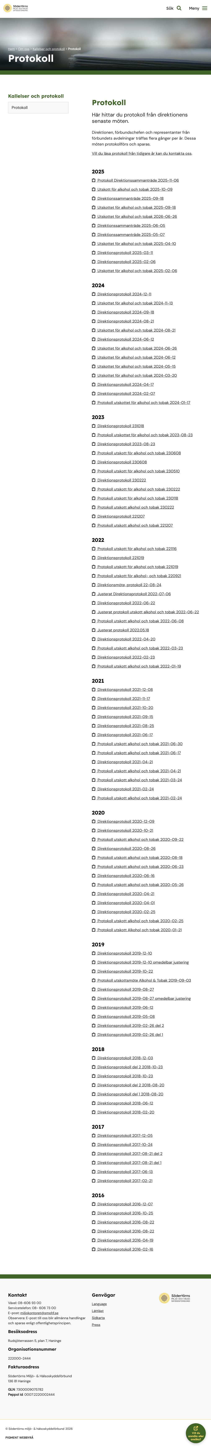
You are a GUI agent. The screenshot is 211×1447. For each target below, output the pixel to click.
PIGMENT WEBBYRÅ (19, 1438)
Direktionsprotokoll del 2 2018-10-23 (128, 1067)
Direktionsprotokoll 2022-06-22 (124, 603)
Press (96, 1325)
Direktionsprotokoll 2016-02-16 (123, 1249)
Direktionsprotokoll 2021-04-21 (123, 762)
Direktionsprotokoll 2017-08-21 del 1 (128, 1162)
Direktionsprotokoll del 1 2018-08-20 (129, 1094)
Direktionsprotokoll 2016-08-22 (124, 1222)
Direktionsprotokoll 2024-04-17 (124, 384)
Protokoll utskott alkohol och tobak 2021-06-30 (139, 743)
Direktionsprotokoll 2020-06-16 (124, 875)
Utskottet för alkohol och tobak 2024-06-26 (136, 348)
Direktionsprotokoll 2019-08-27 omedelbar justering (143, 998)
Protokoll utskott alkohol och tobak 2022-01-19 (138, 666)
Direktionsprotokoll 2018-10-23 (123, 1076)
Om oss (24, 49)
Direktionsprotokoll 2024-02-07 (124, 393)
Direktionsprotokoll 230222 (120, 480)
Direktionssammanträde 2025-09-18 (129, 198)
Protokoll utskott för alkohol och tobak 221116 (136, 548)
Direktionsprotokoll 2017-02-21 (123, 1180)
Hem (11, 49)
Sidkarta (98, 1318)
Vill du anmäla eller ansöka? (197, 1433)
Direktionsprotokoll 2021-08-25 (124, 725)
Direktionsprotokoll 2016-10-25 (123, 1213)
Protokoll (20, 107)
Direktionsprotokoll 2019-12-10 (123, 953)
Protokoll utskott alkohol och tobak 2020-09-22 (139, 839)
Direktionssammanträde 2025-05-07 (129, 234)
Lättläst (98, 1311)
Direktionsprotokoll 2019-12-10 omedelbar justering (142, 962)
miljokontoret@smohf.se (39, 1313)
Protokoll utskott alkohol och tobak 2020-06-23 (139, 866)
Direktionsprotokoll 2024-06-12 (124, 339)
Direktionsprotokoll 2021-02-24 (124, 789)
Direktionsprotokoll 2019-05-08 (124, 1016)
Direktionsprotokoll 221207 (119, 516)
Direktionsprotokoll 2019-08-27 (124, 989)
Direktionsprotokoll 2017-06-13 (123, 1171)
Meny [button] (198, 8)
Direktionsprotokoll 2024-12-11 (122, 294)
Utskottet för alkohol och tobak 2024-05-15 (135, 366)
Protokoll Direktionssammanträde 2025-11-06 (137, 180)
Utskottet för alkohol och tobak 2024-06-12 (135, 357)
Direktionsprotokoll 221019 (119, 557)
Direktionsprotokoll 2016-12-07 (123, 1204)
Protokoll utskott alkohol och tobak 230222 (134, 507)
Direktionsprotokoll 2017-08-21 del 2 (128, 1153)
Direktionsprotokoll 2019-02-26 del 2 (129, 1025)
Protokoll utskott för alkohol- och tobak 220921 (138, 575)
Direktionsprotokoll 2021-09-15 (123, 716)
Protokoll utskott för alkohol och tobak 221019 (136, 566)
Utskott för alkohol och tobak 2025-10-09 (133, 189)
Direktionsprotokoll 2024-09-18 (124, 312)
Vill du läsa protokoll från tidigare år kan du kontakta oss (143, 153)
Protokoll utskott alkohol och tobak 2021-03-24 (138, 780)
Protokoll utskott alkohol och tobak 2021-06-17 (138, 752)
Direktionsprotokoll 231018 (119, 426)
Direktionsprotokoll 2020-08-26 (125, 848)
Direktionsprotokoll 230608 (120, 462)
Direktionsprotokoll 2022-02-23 (124, 657)
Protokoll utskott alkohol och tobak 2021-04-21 (138, 771)
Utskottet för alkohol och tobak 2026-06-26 (136, 216)
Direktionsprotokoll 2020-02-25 (125, 911)
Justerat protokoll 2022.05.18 (121, 630)
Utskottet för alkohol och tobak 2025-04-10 (135, 243)
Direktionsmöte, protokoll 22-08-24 (128, 584)
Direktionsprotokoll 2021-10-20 (123, 707)
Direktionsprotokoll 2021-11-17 (122, 698)
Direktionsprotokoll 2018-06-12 (123, 1103)
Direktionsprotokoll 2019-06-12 (123, 1007)
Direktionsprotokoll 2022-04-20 (125, 639)
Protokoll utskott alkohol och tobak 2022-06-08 (139, 621)
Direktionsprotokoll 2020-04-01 (124, 902)
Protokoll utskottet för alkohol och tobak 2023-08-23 (144, 435)
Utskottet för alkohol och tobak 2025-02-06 (136, 270)
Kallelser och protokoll (49, 49)
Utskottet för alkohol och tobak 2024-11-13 (134, 303)
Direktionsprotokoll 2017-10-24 (123, 1144)
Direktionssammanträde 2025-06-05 (130, 225)
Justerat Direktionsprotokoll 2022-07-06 (133, 594)
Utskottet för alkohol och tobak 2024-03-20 (136, 375)
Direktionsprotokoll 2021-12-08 (123, 689)
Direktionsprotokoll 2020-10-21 (123, 830)
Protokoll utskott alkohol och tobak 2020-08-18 (139, 857)
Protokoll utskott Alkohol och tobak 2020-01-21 (138, 929)
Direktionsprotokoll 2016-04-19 (123, 1240)
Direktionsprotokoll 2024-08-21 (124, 321)
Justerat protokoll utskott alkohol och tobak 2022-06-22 (147, 612)
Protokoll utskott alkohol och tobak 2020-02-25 (139, 920)
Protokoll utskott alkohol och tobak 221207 (134, 525)
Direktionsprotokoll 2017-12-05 (123, 1135)
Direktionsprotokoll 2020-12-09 (124, 821)
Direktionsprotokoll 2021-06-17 (123, 734)
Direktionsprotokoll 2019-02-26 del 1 (129, 1034)
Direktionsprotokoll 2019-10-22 (123, 971)
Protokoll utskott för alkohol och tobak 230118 (136, 498)
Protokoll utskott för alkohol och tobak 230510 (137, 471)
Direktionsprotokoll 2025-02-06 (125, 261)
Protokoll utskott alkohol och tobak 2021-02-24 (138, 798)
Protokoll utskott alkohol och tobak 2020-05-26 (139, 884)
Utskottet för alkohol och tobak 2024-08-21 (135, 330)
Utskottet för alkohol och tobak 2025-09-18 (135, 207)
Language (99, 1304)
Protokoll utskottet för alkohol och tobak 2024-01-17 (143, 402)
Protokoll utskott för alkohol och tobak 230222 (137, 489)
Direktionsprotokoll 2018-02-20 (124, 1112)
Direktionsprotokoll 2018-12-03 (123, 1058)
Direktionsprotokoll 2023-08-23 (124, 444)
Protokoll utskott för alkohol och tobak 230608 (138, 453)
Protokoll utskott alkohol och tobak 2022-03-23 (139, 648)
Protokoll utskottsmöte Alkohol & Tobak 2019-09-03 (143, 980)
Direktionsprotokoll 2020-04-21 (124, 893)
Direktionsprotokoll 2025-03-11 (123, 252)
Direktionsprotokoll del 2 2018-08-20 (129, 1085)
